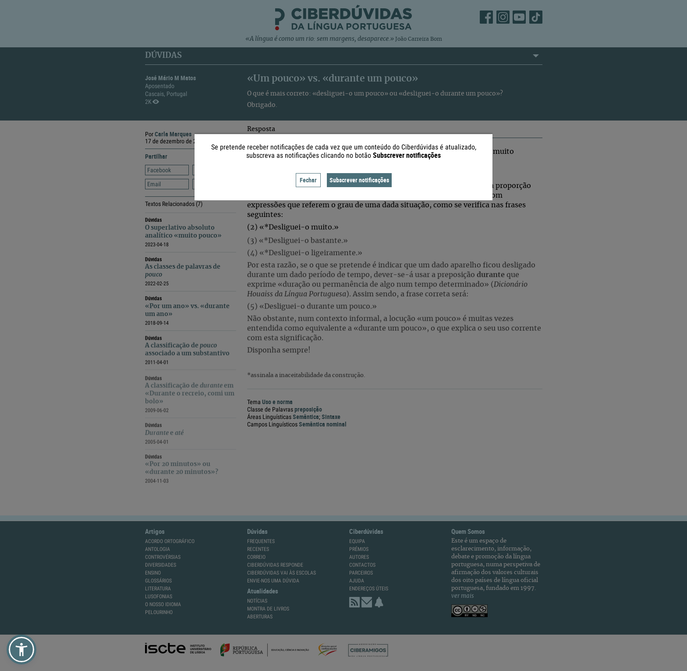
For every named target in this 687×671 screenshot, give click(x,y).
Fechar (308, 180)
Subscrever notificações (359, 180)
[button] (21, 649)
